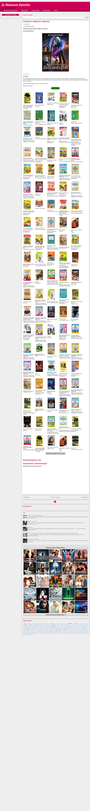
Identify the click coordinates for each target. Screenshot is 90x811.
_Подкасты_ (30, 798)
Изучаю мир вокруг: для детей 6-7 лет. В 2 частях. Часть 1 (77, 211)
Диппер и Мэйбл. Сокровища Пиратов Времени (28, 265)
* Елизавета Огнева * (71, 800)
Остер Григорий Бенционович (41, 265)
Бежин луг (51, 804)
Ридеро (79, 806)
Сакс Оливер (25, 108)
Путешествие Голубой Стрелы (53, 102)
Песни (56, 10)
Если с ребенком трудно (76, 175)
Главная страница (55, 497)
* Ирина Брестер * (84, 800)
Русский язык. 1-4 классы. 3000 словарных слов (28, 139)
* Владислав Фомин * (78, 799)
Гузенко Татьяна (68, 142)
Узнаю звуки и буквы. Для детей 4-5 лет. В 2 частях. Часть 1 (28, 247)
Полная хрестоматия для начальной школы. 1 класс (76, 140)
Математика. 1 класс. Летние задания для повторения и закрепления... (64, 176)
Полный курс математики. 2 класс (64, 283)
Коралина (61, 122)
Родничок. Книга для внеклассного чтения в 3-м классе (40, 355)
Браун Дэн (61, 231)
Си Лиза (72, 232)
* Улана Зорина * (58, 803)
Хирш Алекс (73, 107)
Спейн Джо (49, 411)
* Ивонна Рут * (77, 800)
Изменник (37, 281)
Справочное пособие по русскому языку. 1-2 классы (28, 195)
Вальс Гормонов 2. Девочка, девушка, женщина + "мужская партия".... (64, 336)
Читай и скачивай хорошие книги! (35, 515)
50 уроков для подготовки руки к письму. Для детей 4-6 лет (64, 138)
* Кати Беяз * (42, 802)
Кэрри (36, 373)
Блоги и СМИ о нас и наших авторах (66, 804)
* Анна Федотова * (52, 799)
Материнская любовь (63, 373)
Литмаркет (25, 806)
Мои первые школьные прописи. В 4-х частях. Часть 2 (64, 427)
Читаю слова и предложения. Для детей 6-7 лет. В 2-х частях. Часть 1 (52, 193)
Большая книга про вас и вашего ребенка (64, 300)
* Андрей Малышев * (35, 799)
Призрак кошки (38, 194)
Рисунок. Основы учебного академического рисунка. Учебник (28, 122)
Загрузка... (25, 508)
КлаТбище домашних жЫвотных (51, 392)
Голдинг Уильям (74, 265)
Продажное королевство (28, 428)
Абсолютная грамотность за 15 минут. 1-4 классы (76, 410)
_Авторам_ (29, 796)
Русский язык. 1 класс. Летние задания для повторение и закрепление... (29, 355)
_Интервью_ (57, 796)
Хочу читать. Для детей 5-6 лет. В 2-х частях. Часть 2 (28, 229)
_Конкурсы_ (76, 796)
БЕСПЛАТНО (56, 804)
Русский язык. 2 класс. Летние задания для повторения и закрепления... (77, 355)
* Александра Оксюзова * (82, 798)
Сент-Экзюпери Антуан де (64, 320)
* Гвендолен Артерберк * (28, 800)
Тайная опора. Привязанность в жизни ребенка (53, 230)
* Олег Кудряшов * (85, 802)
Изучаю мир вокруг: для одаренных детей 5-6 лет (40, 247)
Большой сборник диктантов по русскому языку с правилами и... (28, 283)
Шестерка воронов (74, 319)
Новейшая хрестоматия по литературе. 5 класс (64, 248)
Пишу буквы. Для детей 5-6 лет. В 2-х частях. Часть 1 (76, 246)
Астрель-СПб (46, 804)
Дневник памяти (38, 428)
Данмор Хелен (38, 283)
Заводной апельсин (51, 176)
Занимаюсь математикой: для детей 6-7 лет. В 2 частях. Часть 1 (53, 139)
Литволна (86, 804)
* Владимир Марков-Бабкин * (69, 799)
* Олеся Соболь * (26, 803)
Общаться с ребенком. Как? (76, 373)
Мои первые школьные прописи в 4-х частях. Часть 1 (29, 159)
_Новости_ (86, 796)
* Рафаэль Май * (33, 803)
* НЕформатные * (66, 802)
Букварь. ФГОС (74, 121)
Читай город (83, 806)
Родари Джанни (50, 104)
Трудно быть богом (26, 410)
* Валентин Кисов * (60, 799)
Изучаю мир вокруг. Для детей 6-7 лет (65, 159)
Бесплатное (46, 10)
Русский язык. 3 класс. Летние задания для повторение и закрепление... (77, 390)
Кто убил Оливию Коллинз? (52, 409)
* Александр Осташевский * (65, 798)
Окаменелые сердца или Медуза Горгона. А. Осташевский (55, 806)
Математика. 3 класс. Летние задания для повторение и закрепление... (40, 318)
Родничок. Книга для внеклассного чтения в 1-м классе (40, 410)
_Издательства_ (45, 796)
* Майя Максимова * (58, 802)
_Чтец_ (42, 798)
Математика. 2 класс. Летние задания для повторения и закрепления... (28, 373)
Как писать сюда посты (11, 10)
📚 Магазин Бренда (15, 5)
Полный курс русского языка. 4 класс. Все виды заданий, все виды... (40, 337)
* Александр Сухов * (74, 798)
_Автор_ (25, 796)
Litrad (33, 807)
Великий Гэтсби (74, 448)
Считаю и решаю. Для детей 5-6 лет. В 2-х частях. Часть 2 (28, 211)
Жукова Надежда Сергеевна (40, 124)
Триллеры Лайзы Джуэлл (33, 539)
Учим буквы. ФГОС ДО (39, 228)
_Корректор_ (81, 796)
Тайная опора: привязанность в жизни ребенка (41, 391)
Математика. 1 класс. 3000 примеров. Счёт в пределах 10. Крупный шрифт (28, 318)
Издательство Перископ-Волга (78, 804)
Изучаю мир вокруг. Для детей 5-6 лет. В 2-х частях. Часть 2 (41, 159)
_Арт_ (33, 796)
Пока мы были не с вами (52, 160)
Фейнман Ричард (74, 303)
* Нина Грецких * (78, 802)
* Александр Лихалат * (55, 798)
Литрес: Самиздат (34, 806)
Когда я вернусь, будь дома (52, 447)
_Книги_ (70, 796)
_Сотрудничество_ (36, 798)
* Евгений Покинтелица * (38, 800)
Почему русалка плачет (39, 104)
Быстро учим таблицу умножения (51, 246)
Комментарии (35, 10)
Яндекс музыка (29, 807)
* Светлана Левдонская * (49, 803)
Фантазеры (37, 137)
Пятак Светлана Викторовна (40, 177)
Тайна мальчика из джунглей (52, 122)
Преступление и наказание (76, 428)
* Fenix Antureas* (70, 803)
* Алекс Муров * (47, 798)
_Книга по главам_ (63, 796)
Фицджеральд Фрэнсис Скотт (77, 449)
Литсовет (40, 806)
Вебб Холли (37, 106)
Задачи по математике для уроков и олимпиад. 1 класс (52, 281)
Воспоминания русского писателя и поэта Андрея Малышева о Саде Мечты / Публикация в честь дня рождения (53, 533)
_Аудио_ (36, 796)
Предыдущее (84, 497)
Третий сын (30, 527)
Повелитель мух (74, 264)
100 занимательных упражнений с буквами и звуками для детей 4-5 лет (76, 336)
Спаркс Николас (38, 430)
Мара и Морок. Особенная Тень (52, 320)
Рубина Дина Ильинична (64, 412)
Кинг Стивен (37, 374)
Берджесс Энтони (50, 178)
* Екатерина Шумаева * (54, 800)
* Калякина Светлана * (36, 802)
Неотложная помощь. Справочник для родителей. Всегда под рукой (64, 211)
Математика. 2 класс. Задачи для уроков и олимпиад (64, 355)
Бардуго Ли (73, 320)
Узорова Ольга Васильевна (28, 140)
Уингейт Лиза (49, 161)
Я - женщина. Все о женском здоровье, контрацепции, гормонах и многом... (28, 336)
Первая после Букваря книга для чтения (40, 122)
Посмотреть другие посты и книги (55, 453)
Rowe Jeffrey (25, 266)
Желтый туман (50, 262)
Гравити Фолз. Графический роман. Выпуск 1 (76, 106)
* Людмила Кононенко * (49, 802)
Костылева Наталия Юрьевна (77, 161)
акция (43, 804)
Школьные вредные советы (40, 264)
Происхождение (62, 229)
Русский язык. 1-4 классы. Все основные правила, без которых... (40, 301)
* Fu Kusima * (75, 803)
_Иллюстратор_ (52, 796)
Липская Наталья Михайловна (65, 161)
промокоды (68, 806)
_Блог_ (39, 796)
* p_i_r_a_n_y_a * (31, 804)
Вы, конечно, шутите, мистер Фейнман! (76, 302)
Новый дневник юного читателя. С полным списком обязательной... (52, 429)
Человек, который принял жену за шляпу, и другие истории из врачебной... (28, 106)
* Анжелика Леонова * (43, 799)
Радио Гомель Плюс (74, 806)
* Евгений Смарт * (46, 800)
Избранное (24, 10)
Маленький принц (62, 318)
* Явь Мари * (64, 803)
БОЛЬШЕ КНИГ (55, 88)
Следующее (26, 497)
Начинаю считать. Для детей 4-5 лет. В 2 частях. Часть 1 (64, 263)
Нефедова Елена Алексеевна (29, 161)
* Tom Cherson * (39, 804)
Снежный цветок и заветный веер (76, 230)
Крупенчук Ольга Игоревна (40, 229)
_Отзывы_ (25, 798)
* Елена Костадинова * (63, 800)
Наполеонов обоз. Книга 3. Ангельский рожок (64, 411)
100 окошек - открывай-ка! (40, 208)
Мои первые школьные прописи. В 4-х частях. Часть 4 (76, 193)
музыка (43, 806)
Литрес (28, 806)
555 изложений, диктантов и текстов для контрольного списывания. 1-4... (64, 392)
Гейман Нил (61, 124)
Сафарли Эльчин (50, 448)
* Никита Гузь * (72, 802)
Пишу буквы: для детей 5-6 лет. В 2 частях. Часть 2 (64, 104)
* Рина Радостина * (41, 803)
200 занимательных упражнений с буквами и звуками (76, 159)
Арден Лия (49, 321)
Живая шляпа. (50, 210)
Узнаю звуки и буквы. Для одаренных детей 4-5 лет (40, 176)
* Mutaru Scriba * (82, 803)
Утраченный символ (27, 301)
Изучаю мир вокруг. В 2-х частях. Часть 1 (64, 193)
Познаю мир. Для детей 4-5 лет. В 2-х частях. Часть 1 (28, 176)
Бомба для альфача (32, 521)
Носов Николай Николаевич (40, 138)
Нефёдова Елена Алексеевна (29, 141)
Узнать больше (26, 73)
